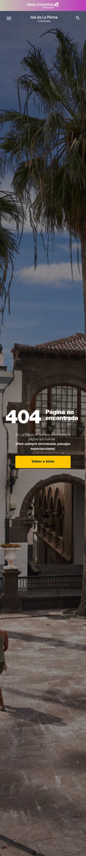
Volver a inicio (43, 461)
